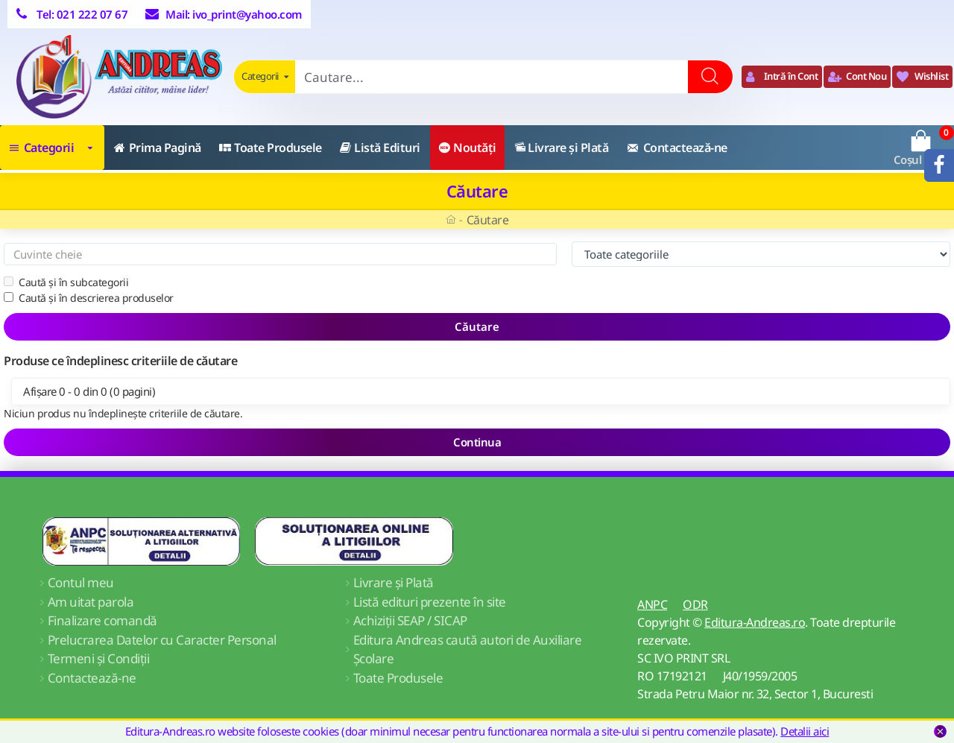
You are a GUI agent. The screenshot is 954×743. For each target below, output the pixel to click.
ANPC (652, 604)
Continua (477, 441)
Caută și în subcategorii (66, 282)
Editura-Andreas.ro (754, 622)
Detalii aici (804, 731)
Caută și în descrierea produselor (89, 298)
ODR (695, 604)
